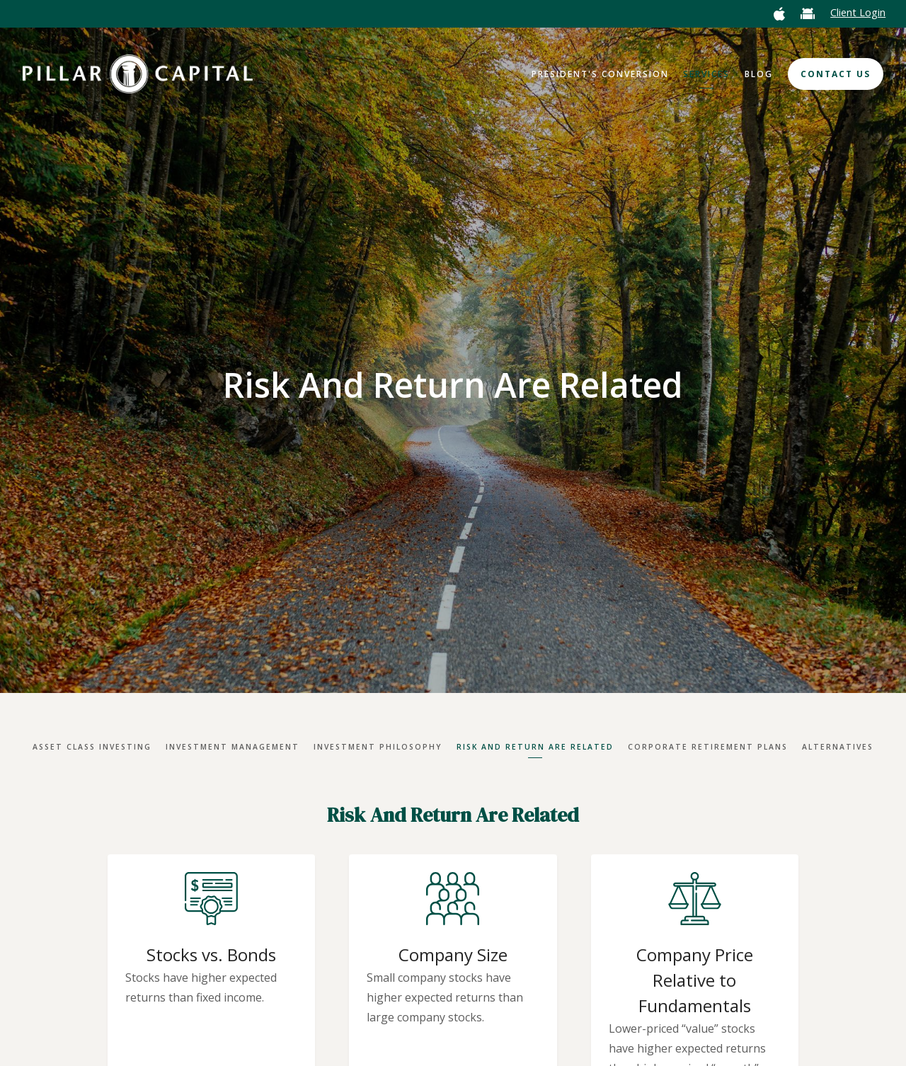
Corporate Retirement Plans (708, 747)
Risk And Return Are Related (535, 747)
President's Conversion (600, 74)
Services (706, 74)
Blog (759, 74)
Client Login (857, 12)
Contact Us (836, 74)
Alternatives (837, 747)
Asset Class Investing (92, 747)
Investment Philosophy (378, 747)
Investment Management (232, 747)
